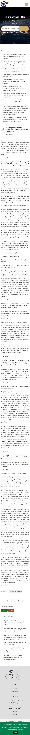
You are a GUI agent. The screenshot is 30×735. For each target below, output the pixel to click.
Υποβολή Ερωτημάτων (15, 703)
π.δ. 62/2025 (16, 171)
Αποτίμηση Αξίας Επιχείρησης (15, 700)
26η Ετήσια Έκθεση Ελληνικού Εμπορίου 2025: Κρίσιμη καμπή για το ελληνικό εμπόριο (14, 56)
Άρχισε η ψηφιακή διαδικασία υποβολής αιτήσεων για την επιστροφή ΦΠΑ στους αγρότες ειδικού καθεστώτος (14, 69)
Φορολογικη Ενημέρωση (21, 32)
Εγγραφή (15, 714)
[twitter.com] (8, 600)
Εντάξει (15, 732)
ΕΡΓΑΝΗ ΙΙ (12, 591)
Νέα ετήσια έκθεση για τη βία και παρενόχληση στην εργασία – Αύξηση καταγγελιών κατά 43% (13, 88)
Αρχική (5, 20)
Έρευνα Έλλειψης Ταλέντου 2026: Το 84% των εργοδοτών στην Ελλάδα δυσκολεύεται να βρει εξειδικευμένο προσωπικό (15, 63)
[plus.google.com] (18, 600)
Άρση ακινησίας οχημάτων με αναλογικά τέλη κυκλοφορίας (15, 643)
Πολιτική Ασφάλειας (11, 721)
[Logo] (15, 672)
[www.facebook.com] (11, 600)
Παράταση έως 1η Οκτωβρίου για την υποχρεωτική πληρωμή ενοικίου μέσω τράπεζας (14, 81)
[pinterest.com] (15, 600)
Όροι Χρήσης (21, 721)
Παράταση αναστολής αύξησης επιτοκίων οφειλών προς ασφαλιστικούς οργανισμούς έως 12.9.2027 (15, 95)
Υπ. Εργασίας (18, 591)
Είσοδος (15, 711)
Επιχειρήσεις (15, 34)
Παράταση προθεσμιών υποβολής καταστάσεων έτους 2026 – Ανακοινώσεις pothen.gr (15, 102)
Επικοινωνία (15, 691)
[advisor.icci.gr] (22, 600)
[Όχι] (28, 729)
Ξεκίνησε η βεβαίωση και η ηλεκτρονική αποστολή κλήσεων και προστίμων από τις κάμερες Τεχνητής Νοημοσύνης (15, 119)
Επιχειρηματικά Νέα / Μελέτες (17, 20)
